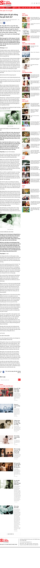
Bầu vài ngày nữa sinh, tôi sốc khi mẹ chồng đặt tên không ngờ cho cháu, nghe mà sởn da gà (17, 453)
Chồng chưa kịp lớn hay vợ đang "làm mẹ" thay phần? (17, 423)
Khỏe (23, 7)
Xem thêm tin (11, 534)
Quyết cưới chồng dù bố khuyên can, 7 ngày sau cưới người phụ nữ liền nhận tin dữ (35, 111)
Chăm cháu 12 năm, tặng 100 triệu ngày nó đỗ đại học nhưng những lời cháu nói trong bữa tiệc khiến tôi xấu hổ (35, 89)
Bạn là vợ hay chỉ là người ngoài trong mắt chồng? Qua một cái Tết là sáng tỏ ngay (35, 82)
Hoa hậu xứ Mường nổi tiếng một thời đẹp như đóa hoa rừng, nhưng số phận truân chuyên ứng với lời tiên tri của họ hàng (35, 162)
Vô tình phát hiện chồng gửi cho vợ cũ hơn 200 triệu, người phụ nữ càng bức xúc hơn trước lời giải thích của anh (35, 123)
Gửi (19, 379)
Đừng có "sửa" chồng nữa (17, 406)
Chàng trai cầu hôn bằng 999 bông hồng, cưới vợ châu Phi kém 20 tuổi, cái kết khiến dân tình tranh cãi (35, 197)
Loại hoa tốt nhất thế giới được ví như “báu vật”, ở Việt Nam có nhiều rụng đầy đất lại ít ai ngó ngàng (35, 152)
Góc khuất (19, 7)
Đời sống (3, 7)
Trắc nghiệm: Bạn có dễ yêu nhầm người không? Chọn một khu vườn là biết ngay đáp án (35, 209)
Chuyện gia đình (15, 7)
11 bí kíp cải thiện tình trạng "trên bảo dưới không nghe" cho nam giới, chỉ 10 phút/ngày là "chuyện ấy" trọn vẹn (35, 146)
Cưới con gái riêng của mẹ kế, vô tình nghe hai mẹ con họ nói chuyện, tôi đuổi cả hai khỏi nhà (35, 94)
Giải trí (30, 7)
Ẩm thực (36, 7)
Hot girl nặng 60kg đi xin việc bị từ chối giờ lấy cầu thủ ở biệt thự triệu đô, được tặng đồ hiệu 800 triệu (35, 168)
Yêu (27, 7)
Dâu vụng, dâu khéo (16, 507)
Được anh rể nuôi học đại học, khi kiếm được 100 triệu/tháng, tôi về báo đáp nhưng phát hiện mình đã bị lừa (35, 105)
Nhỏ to (33, 7)
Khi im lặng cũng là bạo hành (17, 437)
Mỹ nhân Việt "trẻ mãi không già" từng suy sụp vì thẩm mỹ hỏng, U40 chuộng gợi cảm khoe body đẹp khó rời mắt (35, 181)
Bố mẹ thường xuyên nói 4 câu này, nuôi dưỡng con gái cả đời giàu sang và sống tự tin (35, 19)
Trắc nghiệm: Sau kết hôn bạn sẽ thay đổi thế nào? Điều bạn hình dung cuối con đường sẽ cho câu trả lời (35, 190)
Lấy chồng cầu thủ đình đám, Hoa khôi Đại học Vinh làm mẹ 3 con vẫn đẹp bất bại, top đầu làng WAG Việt (35, 174)
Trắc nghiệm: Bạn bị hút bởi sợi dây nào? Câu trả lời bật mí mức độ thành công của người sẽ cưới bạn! (35, 203)
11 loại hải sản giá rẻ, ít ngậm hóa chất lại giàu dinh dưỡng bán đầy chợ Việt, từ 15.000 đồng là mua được (35, 133)
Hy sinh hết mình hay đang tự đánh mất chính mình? (17, 483)
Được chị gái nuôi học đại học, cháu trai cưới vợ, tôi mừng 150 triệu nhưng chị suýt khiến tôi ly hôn (35, 76)
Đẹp (25, 7)
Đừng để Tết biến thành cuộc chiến (17, 390)
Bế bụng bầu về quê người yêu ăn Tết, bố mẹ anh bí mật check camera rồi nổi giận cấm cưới (17, 468)
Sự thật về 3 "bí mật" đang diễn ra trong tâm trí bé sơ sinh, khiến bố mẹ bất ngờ (35, 36)
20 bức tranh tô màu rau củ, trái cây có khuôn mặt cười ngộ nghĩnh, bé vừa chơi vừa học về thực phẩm (35, 31)
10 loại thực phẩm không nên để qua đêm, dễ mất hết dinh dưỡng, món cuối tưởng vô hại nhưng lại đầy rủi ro (35, 139)
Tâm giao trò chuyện (8, 7)
